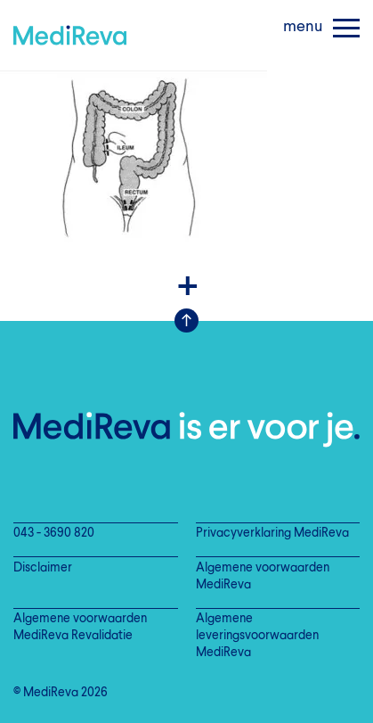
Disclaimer (42, 568)
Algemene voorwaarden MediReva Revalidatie (80, 627)
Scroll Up (186, 320)
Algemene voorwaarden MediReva (262, 577)
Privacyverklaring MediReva (272, 533)
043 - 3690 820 (53, 533)
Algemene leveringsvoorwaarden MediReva (257, 636)
